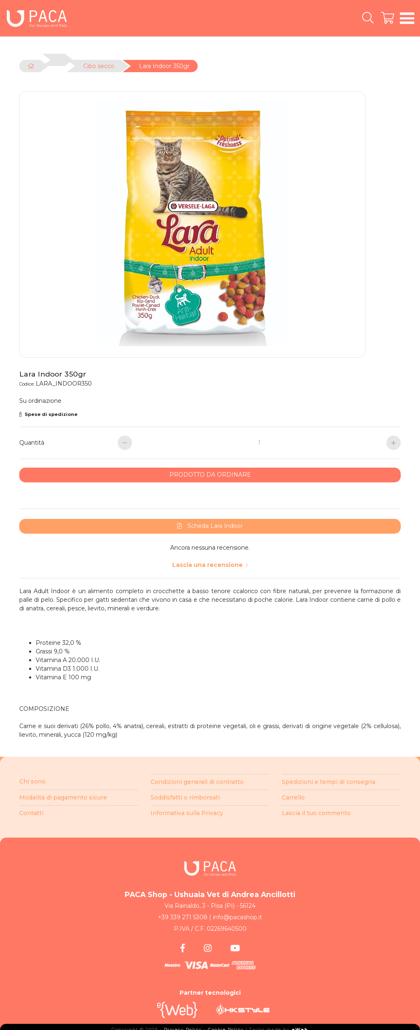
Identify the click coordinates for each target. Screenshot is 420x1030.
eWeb (300, 1027)
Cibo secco (98, 66)
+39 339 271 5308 (183, 914)
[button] (210, 412)
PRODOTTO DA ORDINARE (210, 472)
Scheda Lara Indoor (210, 523)
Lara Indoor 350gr (164, 66)
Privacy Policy (183, 1027)
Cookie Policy (226, 1027)
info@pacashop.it (237, 914)
